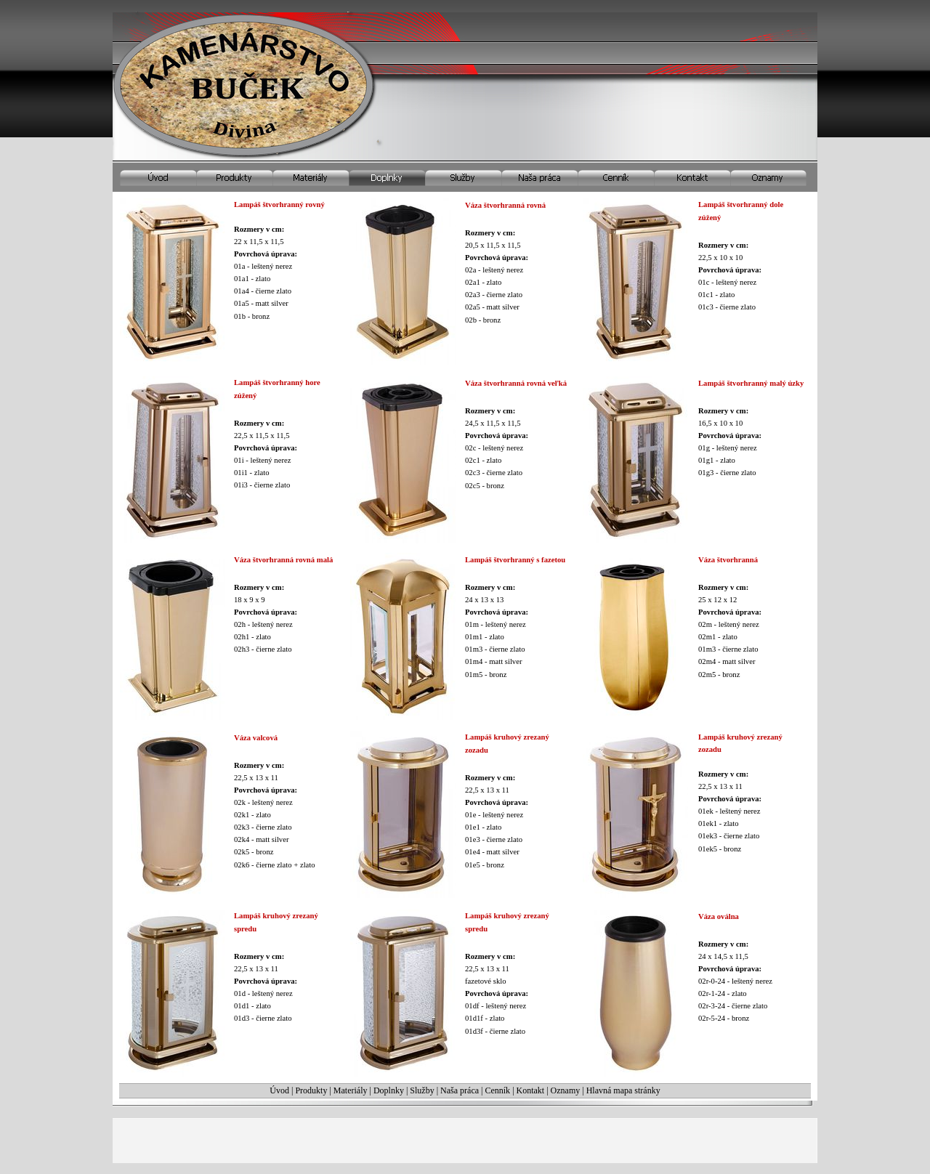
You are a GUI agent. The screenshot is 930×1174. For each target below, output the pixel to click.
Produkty (311, 1090)
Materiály (350, 1090)
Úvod (279, 1090)
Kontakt (531, 1090)
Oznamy (566, 1090)
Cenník (497, 1090)
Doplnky (388, 1090)
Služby (422, 1090)
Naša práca (459, 1090)
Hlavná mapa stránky (623, 1090)
